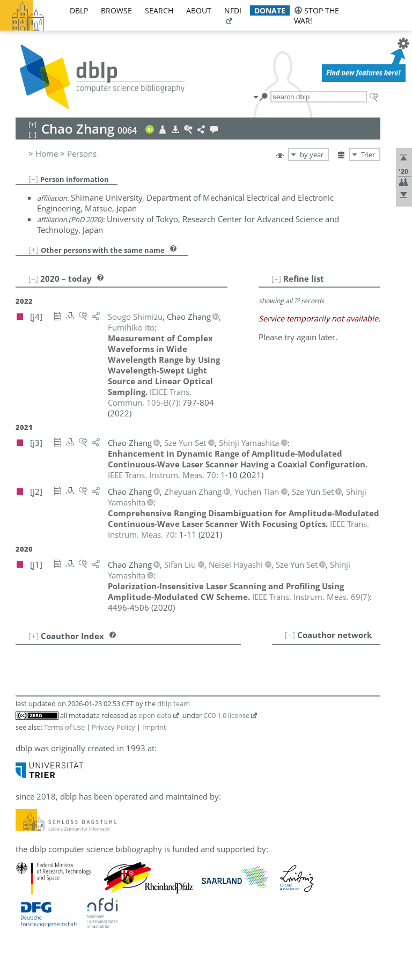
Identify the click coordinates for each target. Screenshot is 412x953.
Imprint (154, 727)
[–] (33, 178)
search (159, 10)
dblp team (173, 703)
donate (269, 10)
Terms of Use (64, 727)
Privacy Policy (113, 727)
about (198, 10)
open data (154, 715)
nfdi (232, 10)
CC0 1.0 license (226, 715)
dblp (79, 10)
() (150, 397)
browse (116, 10)
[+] (33, 249)
